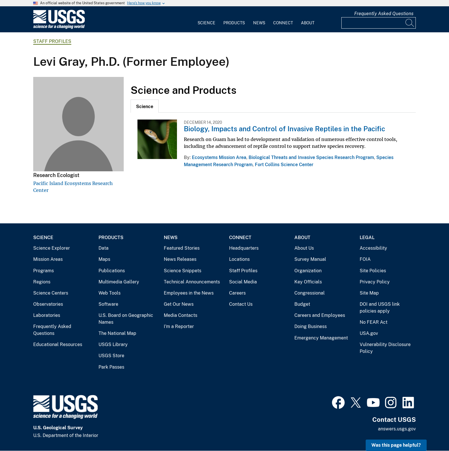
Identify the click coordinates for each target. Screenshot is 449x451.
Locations (239, 259)
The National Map (117, 333)
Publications (112, 270)
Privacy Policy (375, 282)
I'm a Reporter (179, 326)
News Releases (180, 259)
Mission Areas (48, 259)
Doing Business (310, 326)
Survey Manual (310, 259)
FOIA (365, 259)
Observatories (48, 304)
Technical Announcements (192, 282)
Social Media (243, 282)
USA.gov (369, 333)
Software (108, 304)
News (259, 23)
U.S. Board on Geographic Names (126, 319)
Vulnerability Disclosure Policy (385, 348)
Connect (283, 23)
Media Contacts (180, 315)
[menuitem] (206, 19)
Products (234, 23)
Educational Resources (57, 344)
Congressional (309, 293)
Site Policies (373, 270)
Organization (308, 270)
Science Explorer (51, 248)
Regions (41, 282)
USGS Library (113, 344)
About (307, 23)
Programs (43, 270)
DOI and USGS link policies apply (380, 307)
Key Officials (308, 282)
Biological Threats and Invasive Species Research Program (311, 157)
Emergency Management (321, 338)
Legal (367, 237)
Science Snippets (182, 270)
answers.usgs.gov (397, 429)
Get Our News (179, 304)
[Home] (59, 27)
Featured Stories (182, 248)
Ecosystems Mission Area (219, 157)
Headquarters (244, 248)
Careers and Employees (319, 315)
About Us (304, 248)
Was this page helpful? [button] (396, 445)
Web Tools (110, 293)
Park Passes (111, 367)
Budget (302, 304)
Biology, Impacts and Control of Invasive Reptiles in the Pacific (284, 129)
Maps (104, 259)
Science (206, 23)
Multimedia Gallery (119, 282)
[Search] (410, 23)
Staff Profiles (52, 41)
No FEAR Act (373, 322)
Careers (237, 293)
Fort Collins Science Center (284, 164)
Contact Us (241, 304)
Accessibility (373, 248)
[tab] (145, 106)
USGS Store (111, 355)
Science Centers (50, 293)
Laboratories (46, 315)
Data (104, 248)
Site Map (369, 293)
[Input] (378, 23)
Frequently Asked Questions (383, 13)
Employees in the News (189, 293)
